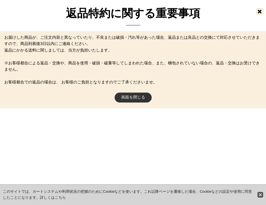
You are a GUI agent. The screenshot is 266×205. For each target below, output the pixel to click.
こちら (60, 197)
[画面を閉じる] (259, 11)
